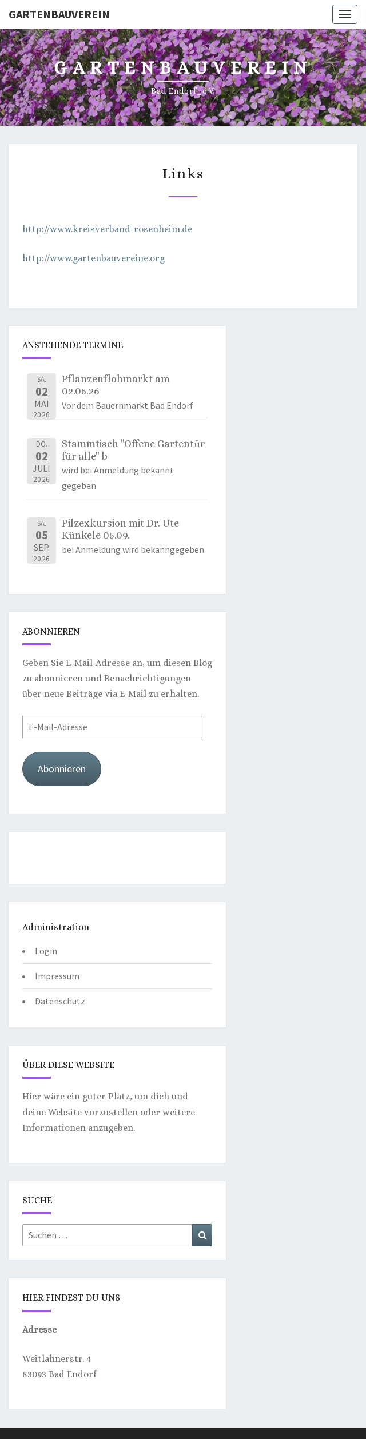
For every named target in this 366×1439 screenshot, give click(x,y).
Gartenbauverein (59, 14)
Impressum (57, 976)
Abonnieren (62, 768)
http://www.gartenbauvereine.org (93, 258)
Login (46, 950)
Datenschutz (60, 1001)
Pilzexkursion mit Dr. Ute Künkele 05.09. (120, 529)
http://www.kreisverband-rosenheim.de (107, 229)
